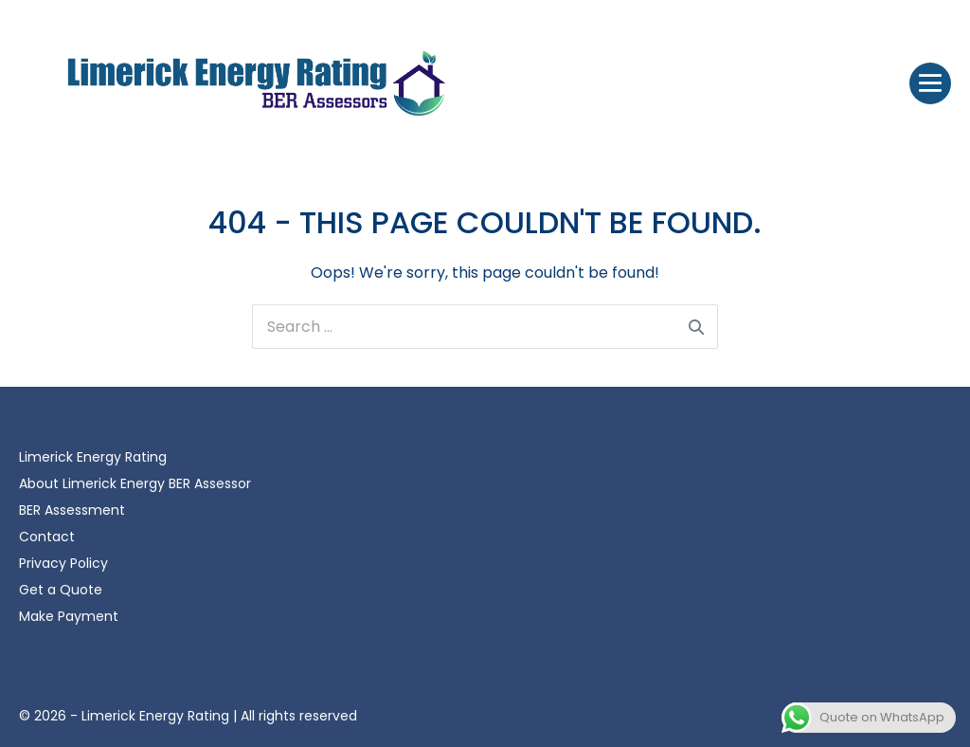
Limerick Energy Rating (93, 456)
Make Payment (68, 616)
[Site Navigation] (930, 83)
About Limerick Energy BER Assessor (135, 483)
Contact (47, 536)
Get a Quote (60, 589)
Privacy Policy (63, 563)
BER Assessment (72, 510)
